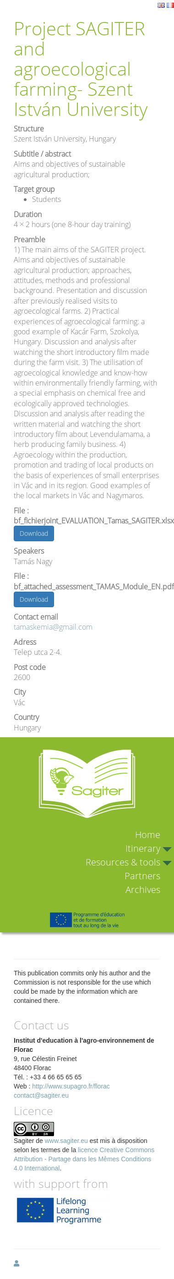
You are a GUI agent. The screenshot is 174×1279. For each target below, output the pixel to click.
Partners (142, 876)
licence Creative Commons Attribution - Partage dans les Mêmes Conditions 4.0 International (84, 1159)
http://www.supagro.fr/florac (71, 1086)
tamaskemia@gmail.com (53, 627)
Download (34, 533)
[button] (16, 1263)
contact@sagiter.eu (41, 1095)
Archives (142, 889)
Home (147, 834)
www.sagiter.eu (66, 1140)
